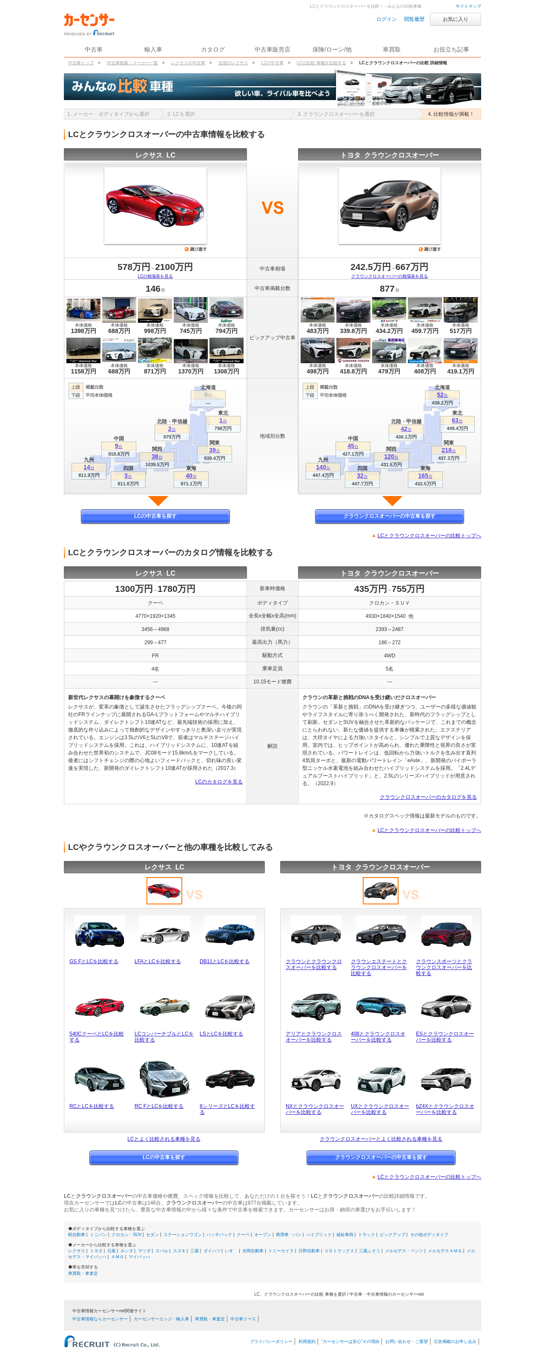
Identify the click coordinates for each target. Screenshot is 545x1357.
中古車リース (243, 1319)
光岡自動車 (253, 1250)
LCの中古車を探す (155, 516)
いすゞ (231, 1250)
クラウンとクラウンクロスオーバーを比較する (314, 964)
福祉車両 (344, 1234)
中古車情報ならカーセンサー (100, 1319)
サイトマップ (468, 6)
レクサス (76, 1250)
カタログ (213, 49)
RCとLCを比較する (91, 1106)
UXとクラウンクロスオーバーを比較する (380, 1109)
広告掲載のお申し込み (455, 1341)
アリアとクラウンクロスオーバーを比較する (314, 1037)
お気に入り (455, 19)
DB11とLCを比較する (225, 961)
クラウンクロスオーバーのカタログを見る (428, 797)
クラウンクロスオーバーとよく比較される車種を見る (381, 1139)
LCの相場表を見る (155, 276)
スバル (161, 1250)
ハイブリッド (319, 1234)
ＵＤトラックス (339, 1250)
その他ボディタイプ (429, 1234)
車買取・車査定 (83, 1273)
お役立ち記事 (451, 49)
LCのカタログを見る (219, 782)
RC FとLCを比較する (159, 1106)
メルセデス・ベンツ (404, 1250)
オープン (262, 1234)
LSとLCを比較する (221, 1034)
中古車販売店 (272, 49)
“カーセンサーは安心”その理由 (350, 1341)
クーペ (243, 1234)
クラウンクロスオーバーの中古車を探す (390, 516)
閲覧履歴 (414, 19)
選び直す (196, 249)
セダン (152, 1234)
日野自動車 (309, 1250)
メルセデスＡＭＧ (445, 1250)
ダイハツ (212, 1250)
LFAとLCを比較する (158, 961)
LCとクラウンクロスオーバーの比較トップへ (429, 536)
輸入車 (153, 49)
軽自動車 (76, 1234)
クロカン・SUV (127, 1234)
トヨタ (96, 1250)
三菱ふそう (369, 1250)
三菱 (194, 1250)
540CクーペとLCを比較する (96, 1037)
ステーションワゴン (183, 1234)
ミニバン (98, 1234)
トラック (366, 1234)
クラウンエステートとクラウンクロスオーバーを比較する (379, 967)
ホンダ (126, 1250)
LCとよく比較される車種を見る (163, 1139)
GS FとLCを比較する (93, 961)
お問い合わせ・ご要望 (406, 1341)
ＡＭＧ (117, 1256)
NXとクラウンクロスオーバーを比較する (315, 1109)
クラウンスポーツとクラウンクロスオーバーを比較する (444, 967)
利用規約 (307, 1341)
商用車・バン (288, 1234)
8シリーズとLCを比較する (227, 1109)
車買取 (392, 49)
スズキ (179, 1250)
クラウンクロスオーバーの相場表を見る (389, 276)
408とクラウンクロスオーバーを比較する (378, 1037)
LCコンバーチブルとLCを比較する (164, 1037)
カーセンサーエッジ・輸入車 (161, 1319)
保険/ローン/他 (332, 49)
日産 (111, 1250)
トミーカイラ (281, 1250)
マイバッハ (139, 1256)
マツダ (144, 1250)
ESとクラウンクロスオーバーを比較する (445, 1037)
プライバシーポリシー (271, 1341)
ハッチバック (219, 1234)
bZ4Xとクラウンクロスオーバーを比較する (445, 1109)
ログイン (386, 19)
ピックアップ (392, 1234)
